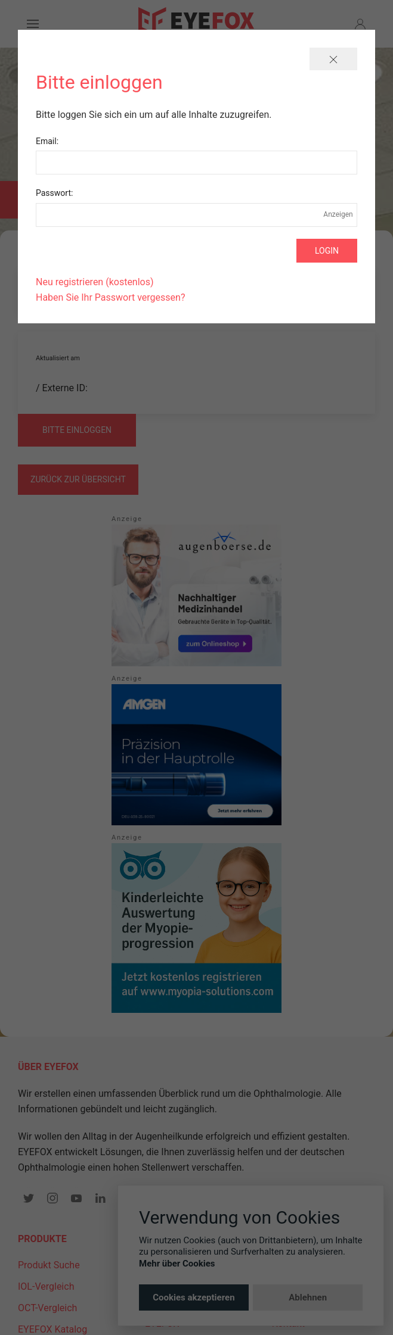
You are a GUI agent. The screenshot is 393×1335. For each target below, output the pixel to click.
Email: (47, 141)
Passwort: (54, 193)
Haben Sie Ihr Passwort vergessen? (110, 297)
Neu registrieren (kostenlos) (95, 282)
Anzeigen (338, 214)
